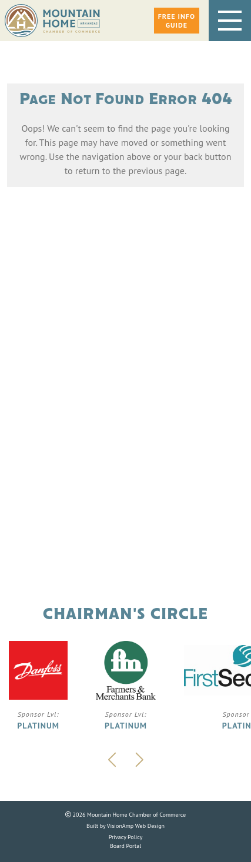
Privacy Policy (126, 837)
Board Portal (125, 846)
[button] (176, 21)
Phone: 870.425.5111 (125, 436)
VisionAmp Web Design (136, 826)
